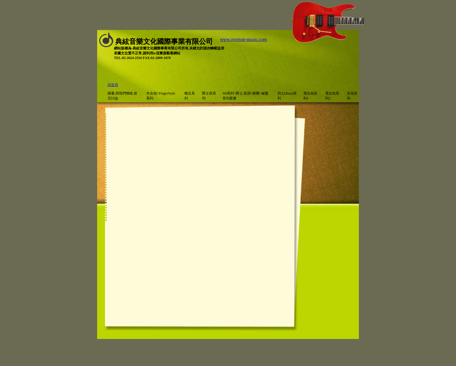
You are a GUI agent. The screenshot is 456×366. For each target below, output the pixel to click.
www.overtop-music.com (243, 39)
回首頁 (113, 85)
